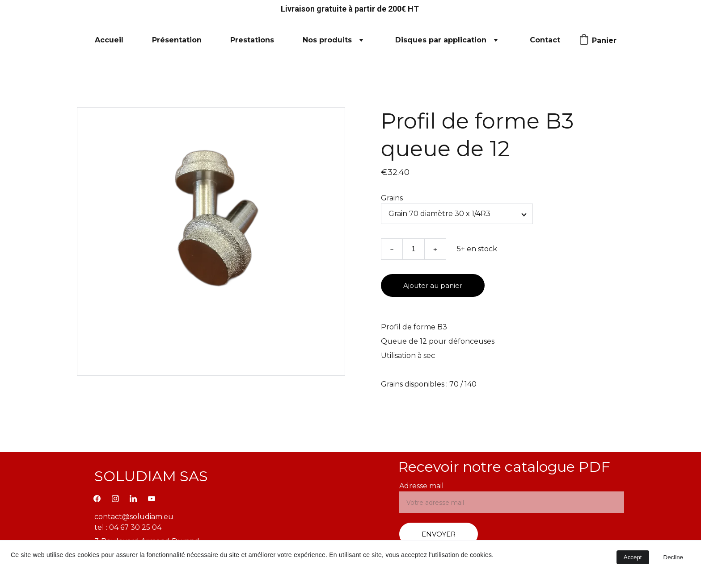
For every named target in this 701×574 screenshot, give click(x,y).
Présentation (177, 40)
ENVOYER (439, 534)
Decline (673, 557)
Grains (392, 198)
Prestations (252, 40)
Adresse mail (421, 486)
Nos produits (327, 40)
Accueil (109, 40)
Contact (545, 40)
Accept (633, 557)
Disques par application (440, 40)
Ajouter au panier (432, 285)
